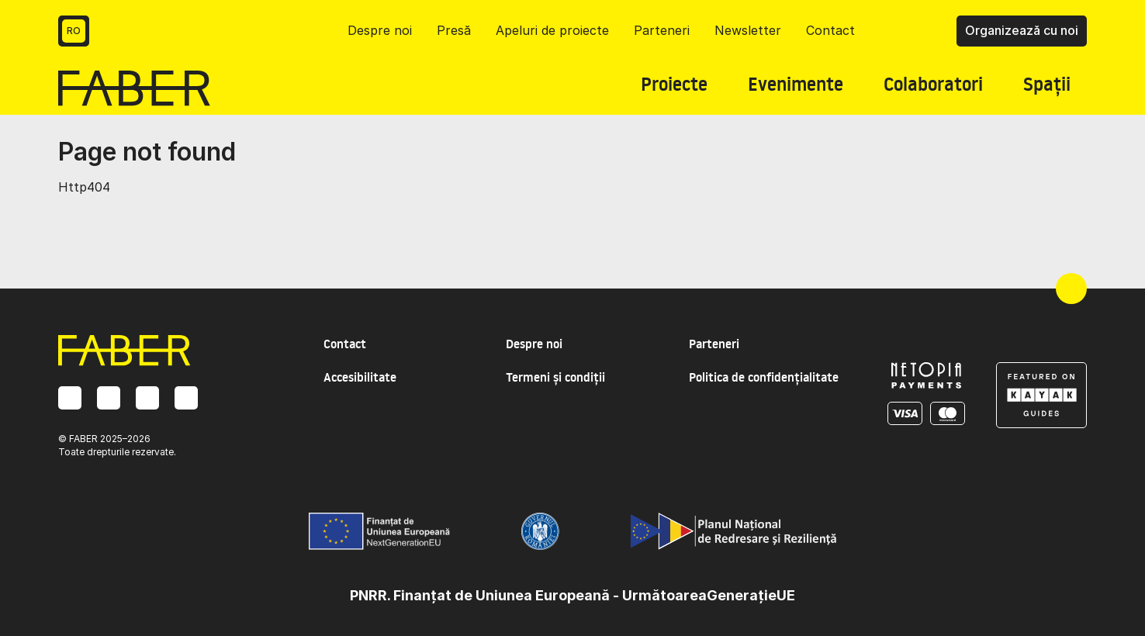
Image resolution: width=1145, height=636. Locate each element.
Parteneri (662, 30)
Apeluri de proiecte (552, 30)
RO (74, 30)
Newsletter (747, 30)
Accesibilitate (359, 376)
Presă (454, 30)
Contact (830, 30)
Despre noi (380, 30)
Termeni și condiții (555, 376)
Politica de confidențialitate (764, 376)
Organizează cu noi (1021, 30)
